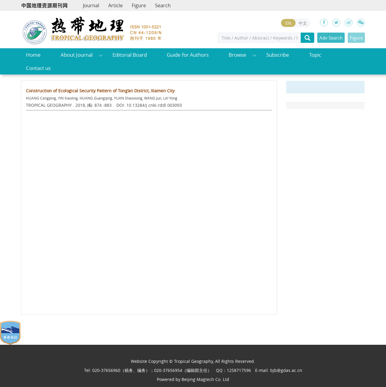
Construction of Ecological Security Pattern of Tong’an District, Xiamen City (100, 91)
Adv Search (331, 38)
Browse (237, 54)
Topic (315, 54)
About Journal (77, 54)
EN (288, 23)
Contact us (38, 68)
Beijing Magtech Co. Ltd (205, 379)
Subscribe (277, 54)
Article (115, 5)
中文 (303, 23)
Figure (139, 5)
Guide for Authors (188, 54)
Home (33, 54)
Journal (91, 5)
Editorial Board (129, 54)
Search (163, 5)
